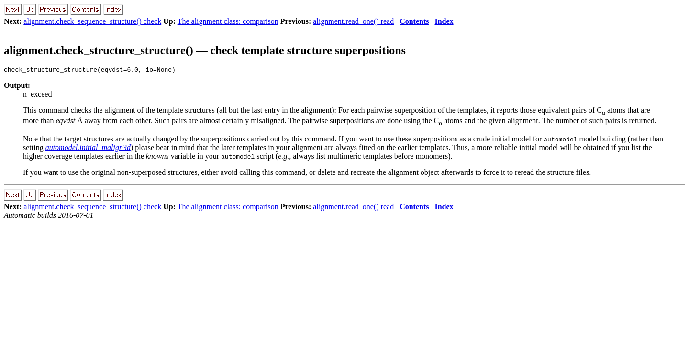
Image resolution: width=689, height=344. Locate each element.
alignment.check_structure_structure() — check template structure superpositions (205, 50)
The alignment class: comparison (228, 21)
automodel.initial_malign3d (88, 149)
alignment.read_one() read (353, 21)
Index (443, 21)
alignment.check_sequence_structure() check (92, 21)
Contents (414, 21)
